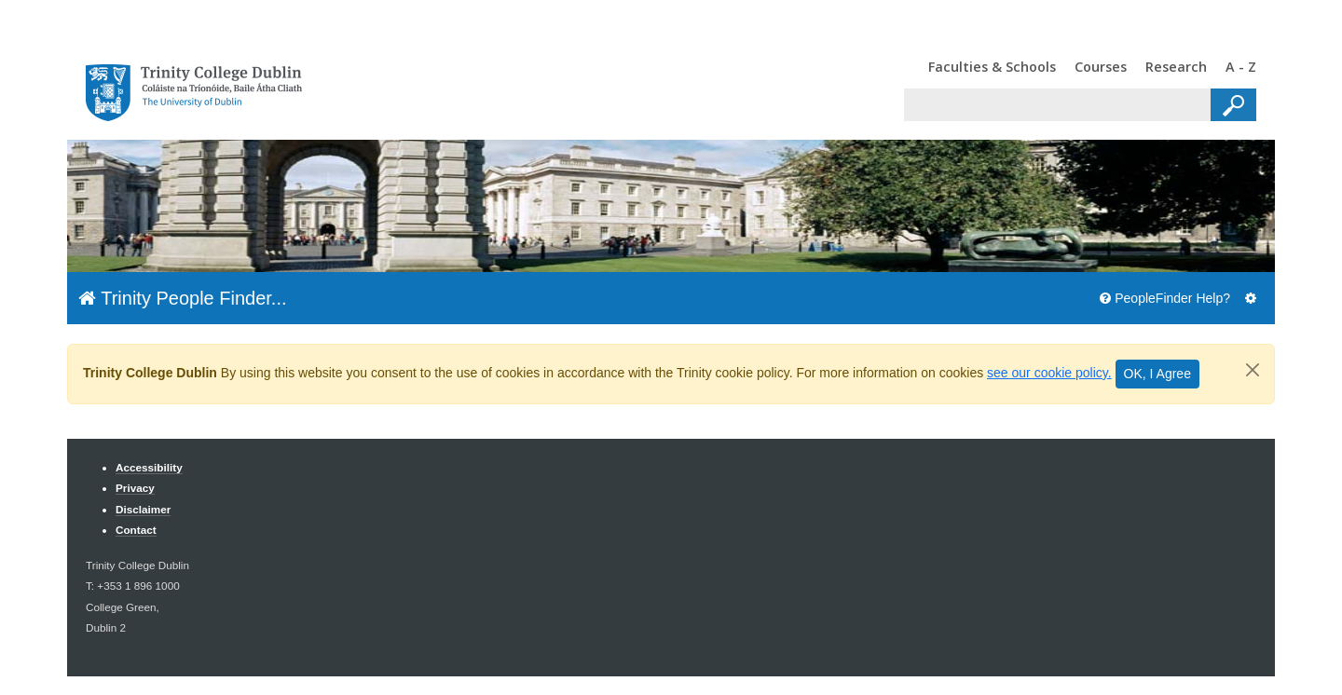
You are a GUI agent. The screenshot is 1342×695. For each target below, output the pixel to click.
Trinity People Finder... (182, 298)
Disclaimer (143, 509)
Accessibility (149, 467)
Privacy (135, 488)
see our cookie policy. (1049, 372)
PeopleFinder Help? (1165, 298)
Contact (136, 530)
